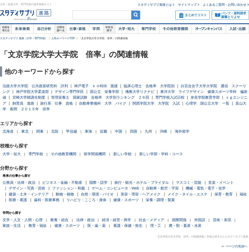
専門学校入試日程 (169, 97)
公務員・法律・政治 (19, 182)
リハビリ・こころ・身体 (86, 200)
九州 (148, 131)
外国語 (199, 220)
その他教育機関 (175, 28)
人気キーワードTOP (63, 38)
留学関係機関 (95, 154)
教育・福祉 (38, 225)
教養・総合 (59, 220)
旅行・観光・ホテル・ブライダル (141, 182)
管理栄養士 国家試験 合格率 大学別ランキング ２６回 (100, 97)
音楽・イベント (221, 182)
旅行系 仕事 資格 (56, 103)
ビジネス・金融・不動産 (62, 182)
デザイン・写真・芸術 (27, 188)
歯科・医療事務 (46, 200)
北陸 (54, 131)
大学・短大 (126, 28)
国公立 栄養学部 (104, 92)
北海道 (8, 131)
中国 (118, 131)
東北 (25, 131)
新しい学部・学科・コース (161, 154)
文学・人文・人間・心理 (23, 220)
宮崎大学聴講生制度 (28, 97)
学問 (96, 28)
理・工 (155, 225)
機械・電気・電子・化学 (206, 188)
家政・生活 (12, 225)
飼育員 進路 (23, 103)
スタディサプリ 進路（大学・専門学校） (23, 38)
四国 (133, 131)
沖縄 (163, 131)
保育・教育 (224, 194)
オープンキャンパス (209, 28)
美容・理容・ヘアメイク (141, 194)
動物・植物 (65, 194)
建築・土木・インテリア (29, 194)
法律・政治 (85, 220)
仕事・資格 (77, 28)
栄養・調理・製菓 (160, 200)
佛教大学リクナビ (139, 92)
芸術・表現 (222, 220)
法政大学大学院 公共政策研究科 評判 (35, 86)
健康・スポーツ (126, 200)
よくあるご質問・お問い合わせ (224, 4)
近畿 (103, 131)
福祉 (243, 194)
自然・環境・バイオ (97, 194)
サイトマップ (187, 4)
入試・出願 (237, 28)
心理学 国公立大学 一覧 (207, 103)
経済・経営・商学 (116, 220)
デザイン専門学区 (69, 92)
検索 (135, 14)
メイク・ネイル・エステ (188, 194)
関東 (40, 131)
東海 (88, 131)
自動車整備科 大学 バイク (102, 103)
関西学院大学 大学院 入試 (156, 103)
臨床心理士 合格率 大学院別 (149, 86)
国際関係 (179, 220)
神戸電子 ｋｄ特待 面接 (96, 86)
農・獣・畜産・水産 (185, 225)
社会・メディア (151, 220)
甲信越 (71, 131)
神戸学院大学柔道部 (32, 92)
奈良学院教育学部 (205, 97)
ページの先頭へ (236, 246)
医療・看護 (18, 200)
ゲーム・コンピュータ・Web (115, 188)
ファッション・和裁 (68, 188)
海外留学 (182, 131)
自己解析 (44, 28)
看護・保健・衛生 (127, 225)
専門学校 (148, 28)
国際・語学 (98, 182)
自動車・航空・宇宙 (162, 188)
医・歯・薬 (96, 225)
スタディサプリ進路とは (154, 4)
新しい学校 (122, 154)
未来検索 (22, 28)
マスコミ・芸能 (188, 182)
